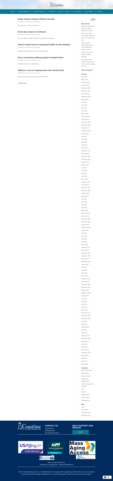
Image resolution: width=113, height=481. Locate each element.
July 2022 (84, 199)
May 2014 (84, 330)
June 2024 (84, 139)
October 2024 (85, 128)
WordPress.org (85, 415)
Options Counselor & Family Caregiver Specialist (87, 54)
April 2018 (84, 324)
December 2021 (86, 219)
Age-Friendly (85, 373)
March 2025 (84, 113)
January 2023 (85, 185)
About (13, 11)
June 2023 (84, 170)
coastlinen (21, 21)
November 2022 (86, 190)
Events (61, 11)
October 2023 (85, 162)
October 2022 (85, 193)
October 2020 (85, 259)
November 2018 (86, 318)
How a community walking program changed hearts (40, 57)
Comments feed (86, 412)
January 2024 (85, 153)
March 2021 (84, 244)
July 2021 (84, 233)
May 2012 (84, 358)
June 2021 (84, 236)
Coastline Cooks (86, 376)
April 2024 (84, 145)
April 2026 (84, 76)
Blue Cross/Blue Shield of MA (56, 462)
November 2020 (86, 256)
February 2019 (85, 313)
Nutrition (52, 11)
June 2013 (84, 344)
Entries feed (84, 409)
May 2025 (84, 108)
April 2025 (84, 111)
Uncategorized (85, 400)
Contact (99, 11)
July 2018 (84, 321)
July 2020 (84, 267)
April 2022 (84, 207)
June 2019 (84, 301)
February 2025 (85, 116)
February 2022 (85, 213)
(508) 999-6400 (49, 428)
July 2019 (84, 298)
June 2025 (84, 105)
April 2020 (84, 273)
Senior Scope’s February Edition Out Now (36, 19)
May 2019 (84, 304)
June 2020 (84, 270)
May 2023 (84, 173)
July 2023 (84, 168)
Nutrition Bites (85, 394)
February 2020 (85, 278)
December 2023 (86, 156)
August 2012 (85, 355)
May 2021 (84, 239)
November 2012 (86, 352)
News (67, 11)
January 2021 (85, 250)
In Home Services (24, 11)
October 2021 (85, 224)
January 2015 (85, 327)
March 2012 (84, 364)
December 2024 (86, 122)
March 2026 (84, 79)
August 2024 (85, 133)
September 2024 (86, 130)
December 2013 (86, 338)
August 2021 (85, 230)
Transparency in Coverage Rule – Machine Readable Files (56, 464)
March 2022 (84, 210)
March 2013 (84, 347)
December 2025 (86, 88)
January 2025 (85, 119)
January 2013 (85, 350)
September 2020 (86, 261)
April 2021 (84, 241)
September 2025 (86, 96)
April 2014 (84, 332)
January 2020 (85, 281)
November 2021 (86, 222)
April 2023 (84, 176)
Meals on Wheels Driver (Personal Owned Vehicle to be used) (88, 28)
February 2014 (85, 335)
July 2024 (84, 136)
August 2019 (85, 295)
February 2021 (85, 247)
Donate (80, 432)
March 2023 (84, 179)
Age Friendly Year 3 (87, 370)
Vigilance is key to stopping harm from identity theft (41, 70)
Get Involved (77, 11)
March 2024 (84, 148)
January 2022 (85, 216)
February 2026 (85, 82)
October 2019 (85, 290)
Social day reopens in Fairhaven (32, 32)
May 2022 (84, 204)
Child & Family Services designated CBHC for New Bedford (44, 45)
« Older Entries (22, 83)
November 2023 (86, 159)
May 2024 (84, 142)
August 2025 (85, 99)
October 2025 (85, 93)
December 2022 (86, 187)
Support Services (39, 11)
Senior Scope (37, 21)
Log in (83, 406)
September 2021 (86, 227)
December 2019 (86, 284)
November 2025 (86, 91)
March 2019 (84, 310)
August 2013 (85, 341)
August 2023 (85, 165)
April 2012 (84, 361)
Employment (89, 11)
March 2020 (84, 276)
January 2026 (85, 85)
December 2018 (86, 315)
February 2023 (85, 182)
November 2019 (86, 287)
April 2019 (84, 307)
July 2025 (84, 102)
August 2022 (85, 196)
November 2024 (86, 125)
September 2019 (86, 293)
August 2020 (85, 264)
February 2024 (85, 150)
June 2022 (84, 202)
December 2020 (86, 253)
